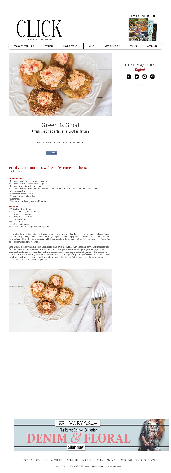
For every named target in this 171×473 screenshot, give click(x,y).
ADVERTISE (57, 459)
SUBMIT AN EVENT (108, 459)
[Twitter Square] (137, 76)
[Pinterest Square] (152, 76)
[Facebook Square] (129, 76)
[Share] (51, 153)
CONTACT (42, 459)
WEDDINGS (127, 459)
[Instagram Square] (144, 76)
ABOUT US (26, 459)
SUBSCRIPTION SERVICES (81, 459)
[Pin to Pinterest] (72, 152)
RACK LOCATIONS (146, 459)
